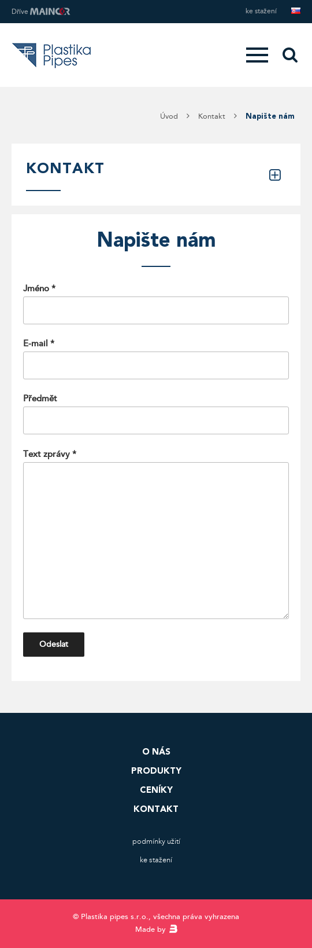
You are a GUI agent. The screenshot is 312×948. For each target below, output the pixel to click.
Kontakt (156, 809)
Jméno (156, 303)
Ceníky (156, 790)
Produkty (156, 771)
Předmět (156, 413)
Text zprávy (156, 534)
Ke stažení (261, 11)
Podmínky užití (156, 841)
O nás (156, 751)
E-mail (156, 358)
